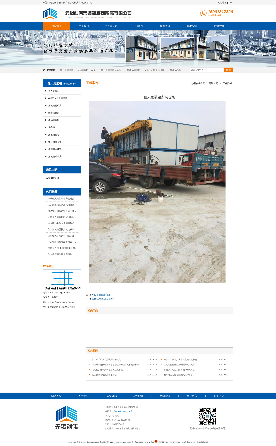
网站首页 (57, 26)
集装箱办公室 (55, 142)
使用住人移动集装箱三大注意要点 (63, 235)
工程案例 (138, 26)
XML (230, 2)
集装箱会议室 (55, 149)
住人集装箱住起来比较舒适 (61, 204)
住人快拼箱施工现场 (101, 295)
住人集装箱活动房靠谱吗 (60, 254)
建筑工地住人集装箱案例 (103, 299)
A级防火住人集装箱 (57, 98)
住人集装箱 (111, 26)
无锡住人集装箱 (65, 70)
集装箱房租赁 (55, 105)
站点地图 (222, 2)
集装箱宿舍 (53, 134)
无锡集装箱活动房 (86, 70)
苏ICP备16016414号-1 (124, 411)
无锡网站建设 (202, 442)
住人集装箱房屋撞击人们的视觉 (106, 359)
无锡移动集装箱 (132, 70)
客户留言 (192, 26)
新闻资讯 (165, 26)
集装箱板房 (53, 112)
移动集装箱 (53, 120)
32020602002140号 (178, 442)
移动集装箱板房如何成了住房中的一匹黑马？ (63, 211)
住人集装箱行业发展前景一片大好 (63, 242)
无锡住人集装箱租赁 (154, 70)
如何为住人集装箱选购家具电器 (178, 375)
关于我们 (84, 26)
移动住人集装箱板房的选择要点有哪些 (63, 198)
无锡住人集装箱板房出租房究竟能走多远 (63, 217)
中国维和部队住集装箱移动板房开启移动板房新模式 (115, 364)
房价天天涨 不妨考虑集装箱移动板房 (63, 248)
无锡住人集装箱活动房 (110, 70)
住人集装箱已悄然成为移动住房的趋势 (63, 229)
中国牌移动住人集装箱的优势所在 (63, 223)
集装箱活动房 (55, 156)
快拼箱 (51, 127)
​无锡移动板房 (174, 70)
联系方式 (219, 26)
